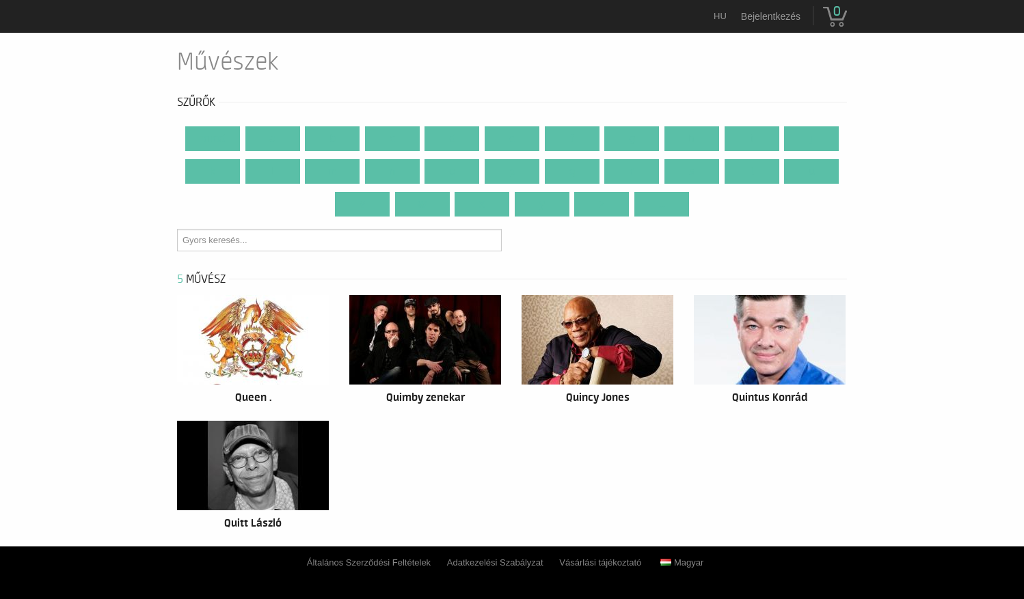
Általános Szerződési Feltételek (369, 562)
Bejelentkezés (770, 16)
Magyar (681, 562)
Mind (212, 139)
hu (720, 16)
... (662, 204)
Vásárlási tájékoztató (600, 562)
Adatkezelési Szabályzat (495, 562)
